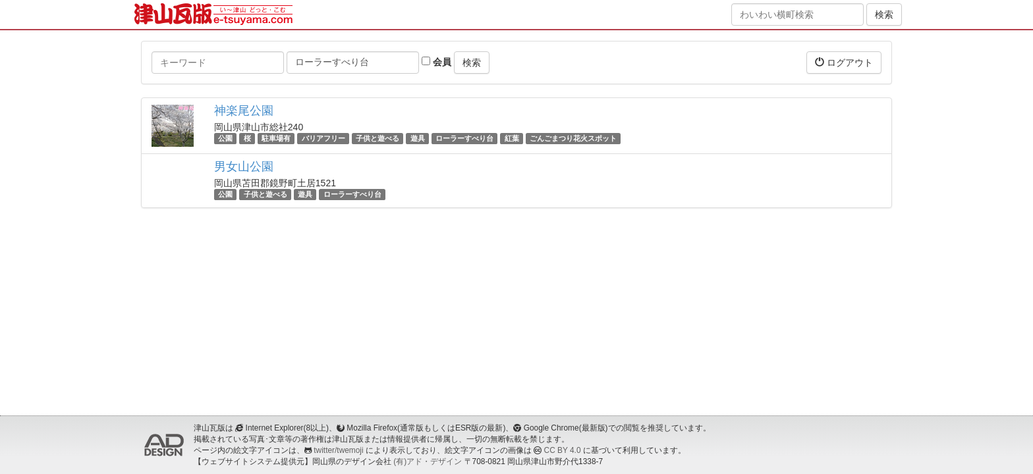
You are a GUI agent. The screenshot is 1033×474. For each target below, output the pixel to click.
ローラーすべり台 (464, 138)
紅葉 (512, 138)
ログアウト (844, 62)
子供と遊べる (377, 138)
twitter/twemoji (338, 450)
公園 (225, 138)
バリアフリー (323, 138)
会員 (436, 62)
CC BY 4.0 (562, 450)
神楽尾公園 (243, 110)
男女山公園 (243, 166)
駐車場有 (276, 138)
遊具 (417, 138)
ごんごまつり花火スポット (573, 138)
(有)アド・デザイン (427, 461)
